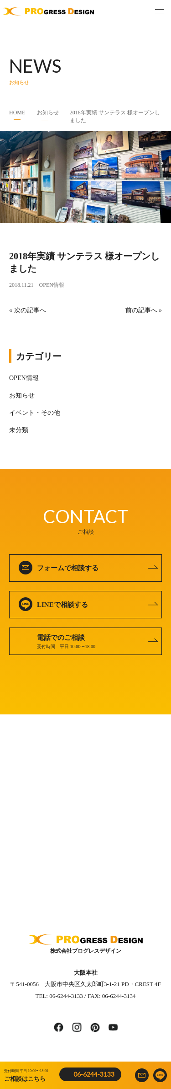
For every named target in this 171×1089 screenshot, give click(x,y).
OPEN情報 (51, 285)
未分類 (18, 430)
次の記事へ (30, 310)
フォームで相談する (67, 568)
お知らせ (48, 112)
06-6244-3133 (93, 1074)
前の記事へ (141, 310)
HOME (17, 112)
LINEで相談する (62, 604)
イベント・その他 (34, 412)
